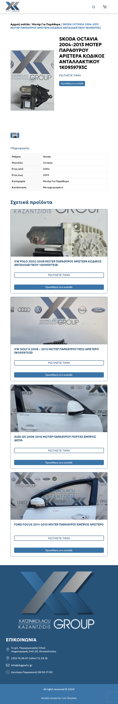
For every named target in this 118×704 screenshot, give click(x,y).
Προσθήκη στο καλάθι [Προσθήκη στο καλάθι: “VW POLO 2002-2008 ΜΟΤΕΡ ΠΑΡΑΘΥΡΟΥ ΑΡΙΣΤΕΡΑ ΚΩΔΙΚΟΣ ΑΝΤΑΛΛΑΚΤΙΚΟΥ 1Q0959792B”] (58, 287)
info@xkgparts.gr (21, 665)
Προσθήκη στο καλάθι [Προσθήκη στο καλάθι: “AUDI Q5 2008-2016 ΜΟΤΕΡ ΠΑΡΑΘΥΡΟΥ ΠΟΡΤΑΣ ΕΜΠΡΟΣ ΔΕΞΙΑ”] (58, 462)
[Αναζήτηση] (93, 7)
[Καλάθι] (107, 7)
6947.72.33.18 (38, 658)
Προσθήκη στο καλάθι (72, 83)
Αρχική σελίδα (20, 24)
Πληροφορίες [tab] (20, 148)
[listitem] (15, 135)
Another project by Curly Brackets (59, 698)
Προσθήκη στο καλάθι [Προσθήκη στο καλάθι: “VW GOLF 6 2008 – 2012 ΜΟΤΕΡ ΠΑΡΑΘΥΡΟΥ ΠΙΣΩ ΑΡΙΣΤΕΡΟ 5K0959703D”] (58, 374)
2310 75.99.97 (19, 658)
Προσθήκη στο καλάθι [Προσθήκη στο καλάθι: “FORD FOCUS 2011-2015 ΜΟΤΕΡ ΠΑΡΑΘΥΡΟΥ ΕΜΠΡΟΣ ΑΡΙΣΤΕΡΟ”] (58, 550)
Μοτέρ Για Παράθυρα (46, 24)
